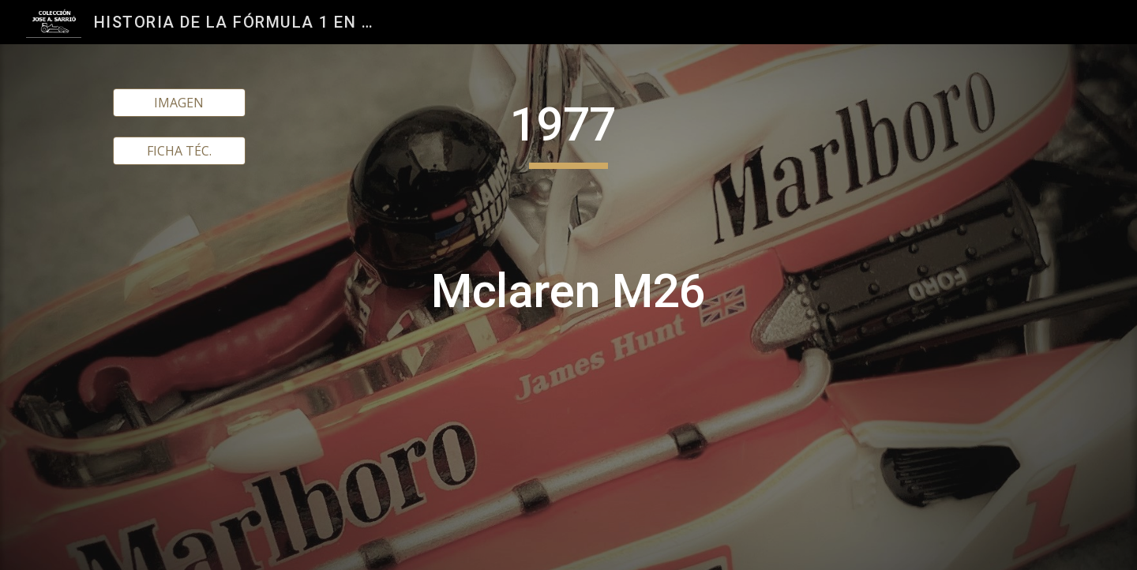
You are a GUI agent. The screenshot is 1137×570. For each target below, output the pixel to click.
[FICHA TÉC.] (179, 150)
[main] (568, 307)
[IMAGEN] (179, 102)
